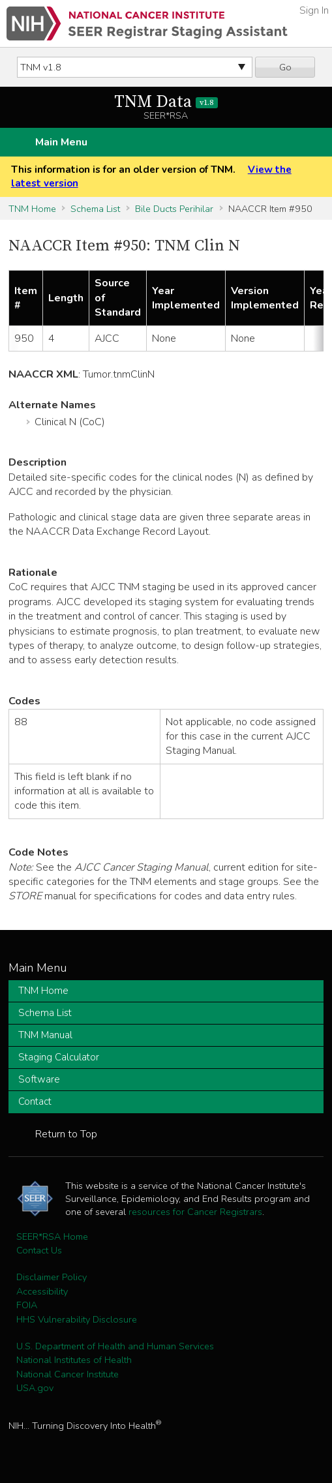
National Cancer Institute (67, 1374)
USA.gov (34, 1387)
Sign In (314, 10)
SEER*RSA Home (52, 1236)
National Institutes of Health (74, 1359)
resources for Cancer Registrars (195, 1211)
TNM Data (166, 102)
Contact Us (39, 1250)
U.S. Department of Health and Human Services (115, 1346)
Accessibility (42, 1291)
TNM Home (32, 208)
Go (285, 67)
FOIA (26, 1304)
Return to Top (66, 1134)
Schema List (95, 208)
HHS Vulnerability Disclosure (76, 1319)
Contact (35, 1101)
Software (39, 1079)
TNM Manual (45, 1034)
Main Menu (61, 142)
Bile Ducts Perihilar (174, 208)
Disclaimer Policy (51, 1276)
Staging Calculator (58, 1057)
